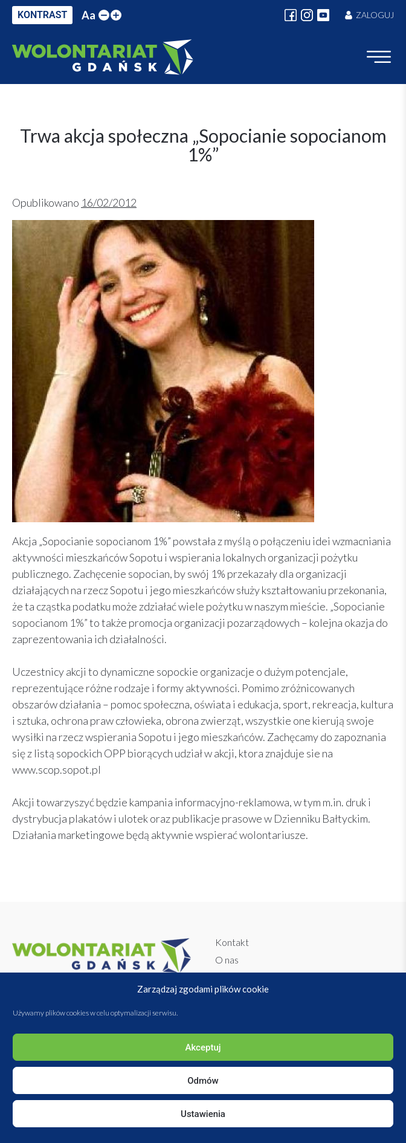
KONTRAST (42, 15)
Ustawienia (203, 1114)
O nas (227, 959)
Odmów (203, 1080)
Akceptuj (203, 1047)
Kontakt (232, 942)
